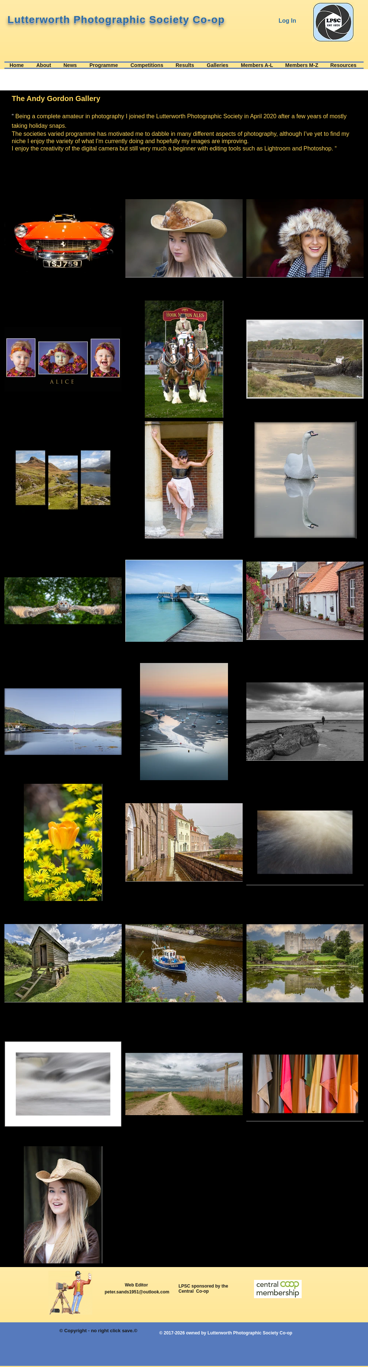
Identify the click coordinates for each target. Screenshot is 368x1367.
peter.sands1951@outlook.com (136, 1292)
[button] (44, 65)
